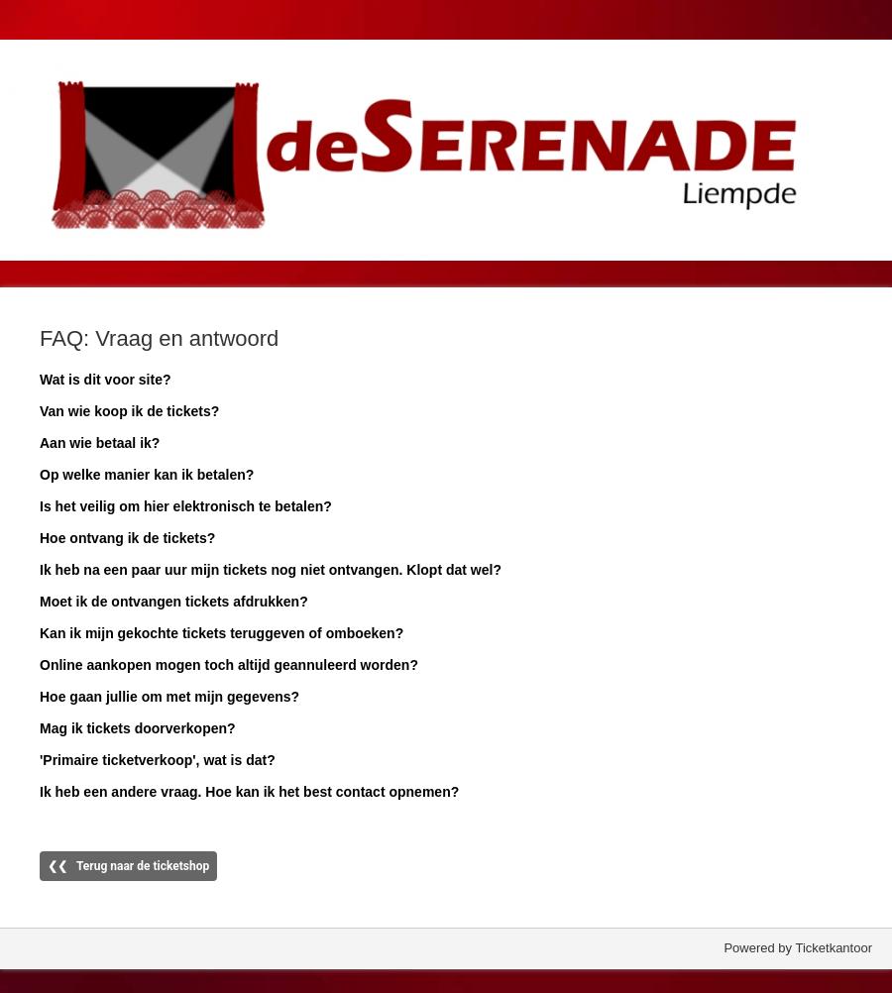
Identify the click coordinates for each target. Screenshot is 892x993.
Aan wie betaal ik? (100, 443)
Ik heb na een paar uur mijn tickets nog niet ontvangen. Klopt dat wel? (271, 570)
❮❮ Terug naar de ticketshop (128, 866)
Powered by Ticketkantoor (798, 947)
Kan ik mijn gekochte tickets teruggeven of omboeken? (221, 633)
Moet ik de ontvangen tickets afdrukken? (174, 601)
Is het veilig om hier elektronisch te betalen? (186, 506)
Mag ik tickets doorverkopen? (138, 728)
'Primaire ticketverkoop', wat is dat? (158, 760)
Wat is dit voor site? (105, 379)
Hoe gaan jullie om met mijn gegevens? (169, 697)
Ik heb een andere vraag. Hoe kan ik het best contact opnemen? (249, 792)
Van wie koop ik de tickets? (129, 411)
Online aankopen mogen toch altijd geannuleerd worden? (229, 665)
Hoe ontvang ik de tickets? (127, 538)
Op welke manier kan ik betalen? (147, 475)
